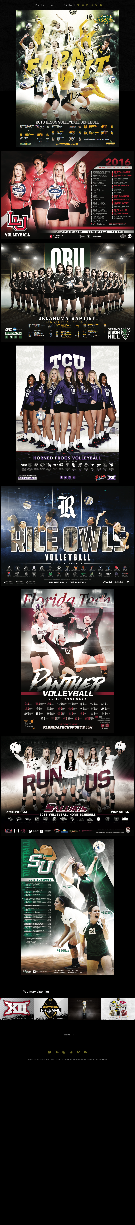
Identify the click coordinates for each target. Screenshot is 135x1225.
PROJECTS (41, 5)
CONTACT (69, 5)
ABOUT (55, 5)
